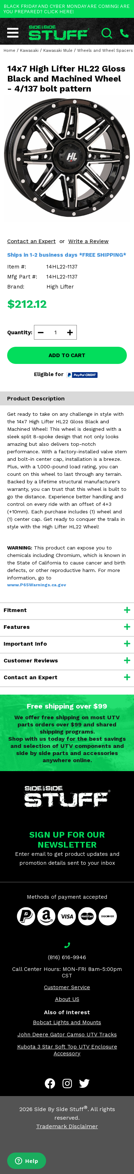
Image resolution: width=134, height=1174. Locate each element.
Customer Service (67, 987)
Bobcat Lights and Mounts (67, 1022)
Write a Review (88, 241)
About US (67, 999)
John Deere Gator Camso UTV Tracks (67, 1034)
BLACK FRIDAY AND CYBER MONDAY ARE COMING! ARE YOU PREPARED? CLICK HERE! (67, 9)
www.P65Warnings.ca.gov (36, 584)
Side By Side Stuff (61, 1109)
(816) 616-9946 (67, 957)
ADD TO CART (67, 355)
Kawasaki (29, 50)
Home (9, 50)
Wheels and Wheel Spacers (105, 50)
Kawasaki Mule (58, 50)
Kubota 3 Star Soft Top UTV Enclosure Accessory (67, 1050)
